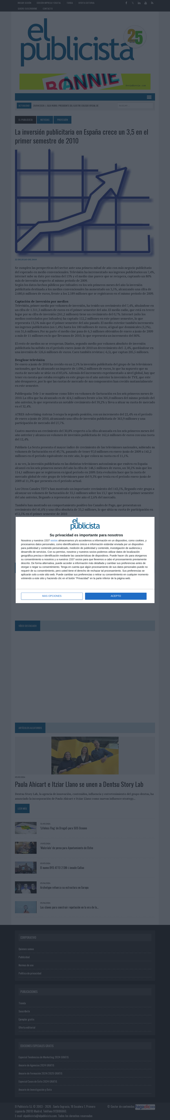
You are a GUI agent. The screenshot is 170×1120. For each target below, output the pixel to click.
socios (54, 540)
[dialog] (85, 560)
